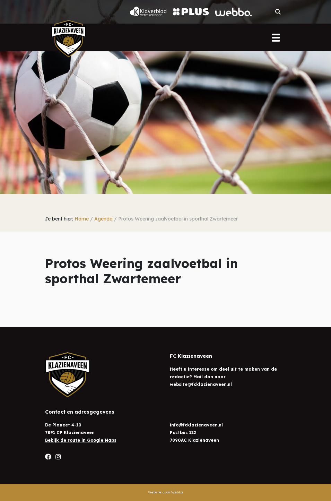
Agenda (103, 219)
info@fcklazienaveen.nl (196, 424)
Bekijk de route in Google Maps (80, 440)
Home (82, 219)
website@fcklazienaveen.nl (201, 384)
